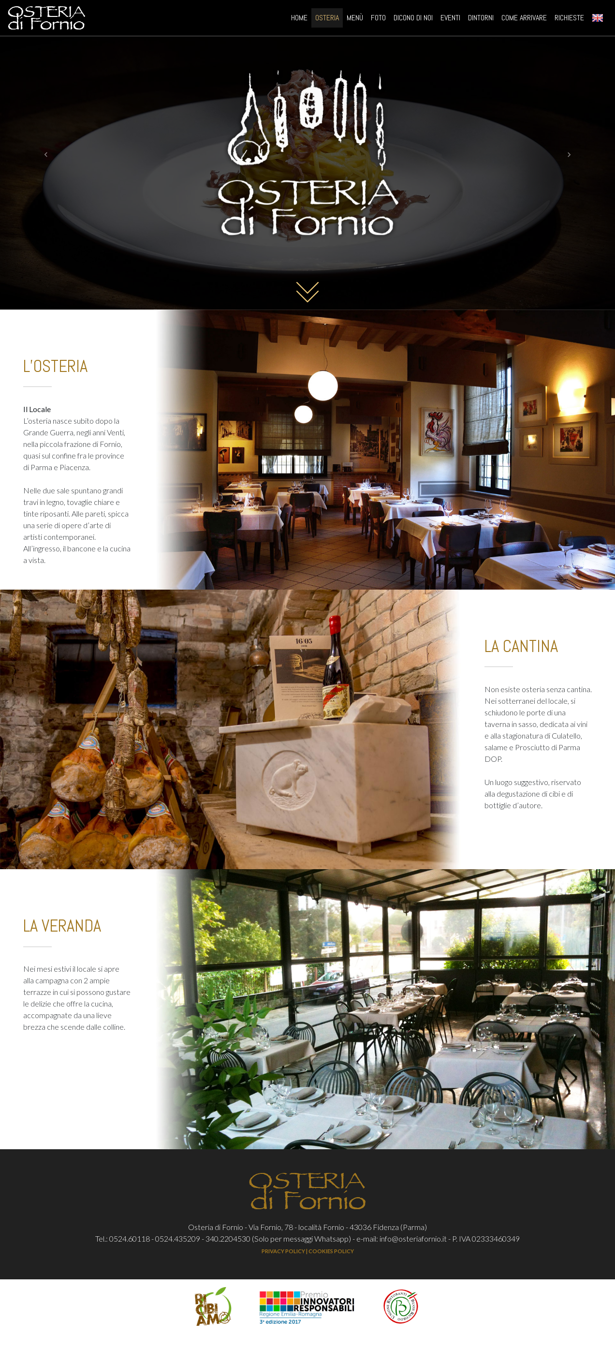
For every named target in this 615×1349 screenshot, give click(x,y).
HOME (301, 19)
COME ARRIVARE (524, 20)
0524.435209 (177, 1238)
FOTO (378, 20)
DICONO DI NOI (413, 20)
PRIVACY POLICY (283, 1251)
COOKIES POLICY (331, 1251)
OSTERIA (327, 20)
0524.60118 (129, 1238)
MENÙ (355, 20)
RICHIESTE (569, 20)
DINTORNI (481, 20)
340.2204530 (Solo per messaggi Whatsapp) (278, 1238)
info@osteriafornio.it (413, 1238)
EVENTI (450, 20)
